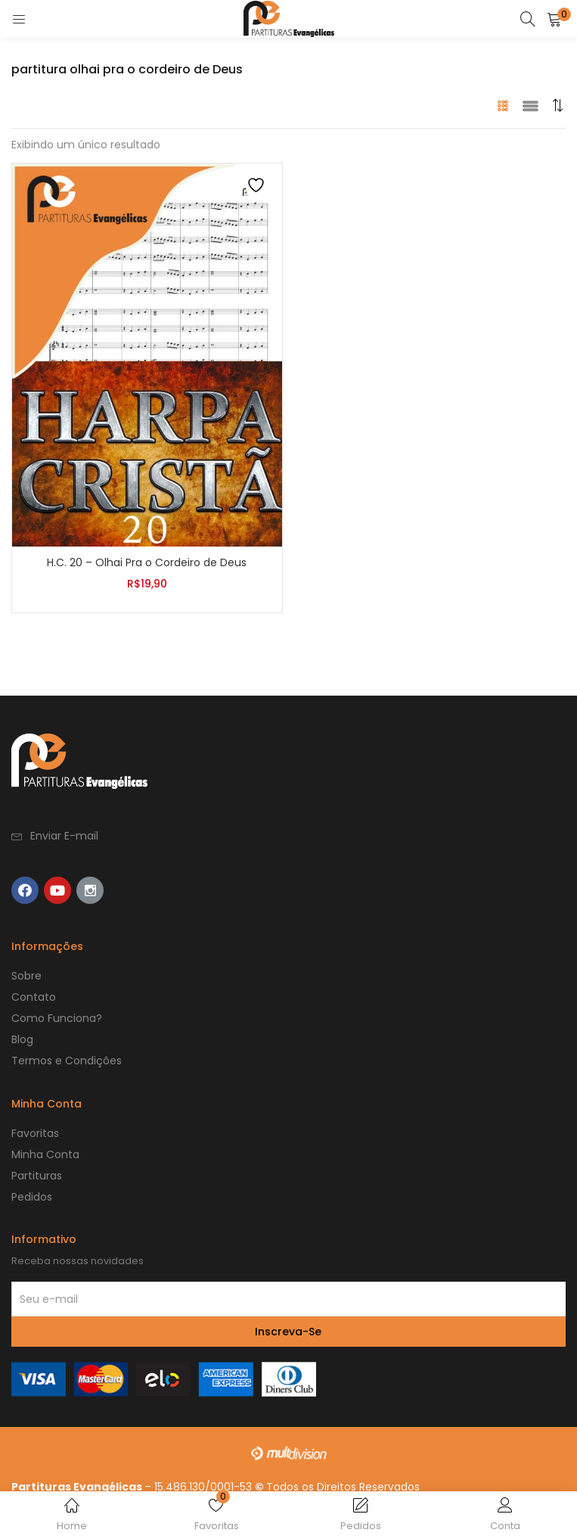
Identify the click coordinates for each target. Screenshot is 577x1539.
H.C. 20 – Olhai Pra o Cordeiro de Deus (147, 562)
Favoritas (35, 1133)
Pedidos (31, 1196)
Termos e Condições (66, 1060)
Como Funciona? (56, 1018)
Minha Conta (45, 1154)
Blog (22, 1039)
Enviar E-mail (64, 835)
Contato (33, 997)
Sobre (26, 975)
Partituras (36, 1175)
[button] (558, 105)
